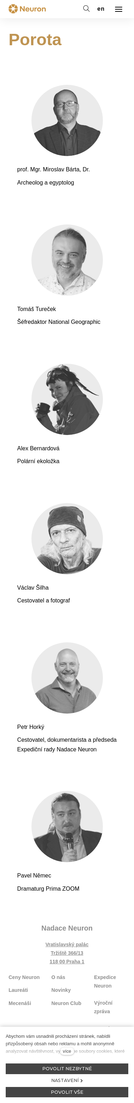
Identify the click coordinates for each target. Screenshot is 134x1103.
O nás (58, 977)
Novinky (61, 990)
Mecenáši (20, 1003)
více (67, 1051)
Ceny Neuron (24, 977)
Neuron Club (66, 1003)
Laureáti (18, 990)
